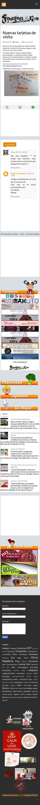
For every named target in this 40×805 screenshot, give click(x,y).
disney (29, 676)
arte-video (34, 667)
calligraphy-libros (8, 673)
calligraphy (33, 670)
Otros (34, 657)
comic (35, 673)
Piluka (13, 152)
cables (23, 670)
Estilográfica (21, 651)
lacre (19, 685)
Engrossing (11, 651)
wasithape (26, 697)
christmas (29, 673)
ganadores (19, 682)
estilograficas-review (10, 679)
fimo (7, 682)
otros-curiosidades (26, 688)
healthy (26, 682)
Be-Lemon (15, 795)
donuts (36, 676)
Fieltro (14, 654)
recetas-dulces (7, 694)
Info (13, 657)
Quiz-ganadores (12, 664)
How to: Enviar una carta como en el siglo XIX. (24, 466)
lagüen (35, 685)
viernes (20, 697)
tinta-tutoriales (12, 697)
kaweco (12, 685)
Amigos (5, 648)
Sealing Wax (24, 664)
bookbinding (6, 670)
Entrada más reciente (9, 234)
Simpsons (34, 664)
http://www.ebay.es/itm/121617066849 (15, 64)
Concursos (21, 648)
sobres (22, 694)
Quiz (4, 664)
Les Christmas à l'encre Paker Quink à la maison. (25, 434)
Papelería (7, 661)
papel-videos (17, 691)
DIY (29, 648)
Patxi (17, 661)
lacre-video (27, 685)
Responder (15, 167)
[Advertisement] (20, 257)
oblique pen (14, 688)
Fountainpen (23, 654)
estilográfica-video (25, 679)
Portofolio (33, 661)
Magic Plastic (22, 658)
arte (13, 667)
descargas (6, 676)
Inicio (22, 234)
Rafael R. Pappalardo (18, 173)
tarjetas (17, 42)
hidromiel (5, 685)
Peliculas (24, 661)
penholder (27, 691)
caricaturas (21, 673)
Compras (13, 648)
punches (35, 691)
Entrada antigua (32, 234)
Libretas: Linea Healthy (19, 481)
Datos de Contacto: (18, 449)
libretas (5, 688)
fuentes (12, 682)
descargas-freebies (18, 676)
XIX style (5, 667)
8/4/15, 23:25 (21, 152)
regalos (16, 694)
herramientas (33, 682)
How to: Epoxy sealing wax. (21, 419)
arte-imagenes (22, 667)
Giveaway (33, 654)
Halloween (5, 658)
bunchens (16, 670)
